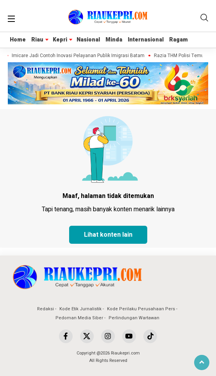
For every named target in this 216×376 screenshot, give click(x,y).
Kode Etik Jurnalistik (80, 309)
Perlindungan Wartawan (134, 318)
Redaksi (45, 309)
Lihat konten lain (108, 234)
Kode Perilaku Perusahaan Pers (141, 309)
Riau (37, 40)
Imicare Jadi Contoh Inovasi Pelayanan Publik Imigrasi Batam (79, 55)
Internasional (146, 40)
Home (18, 40)
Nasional (88, 40)
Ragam (178, 40)
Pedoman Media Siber (79, 318)
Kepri (60, 40)
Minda (113, 40)
